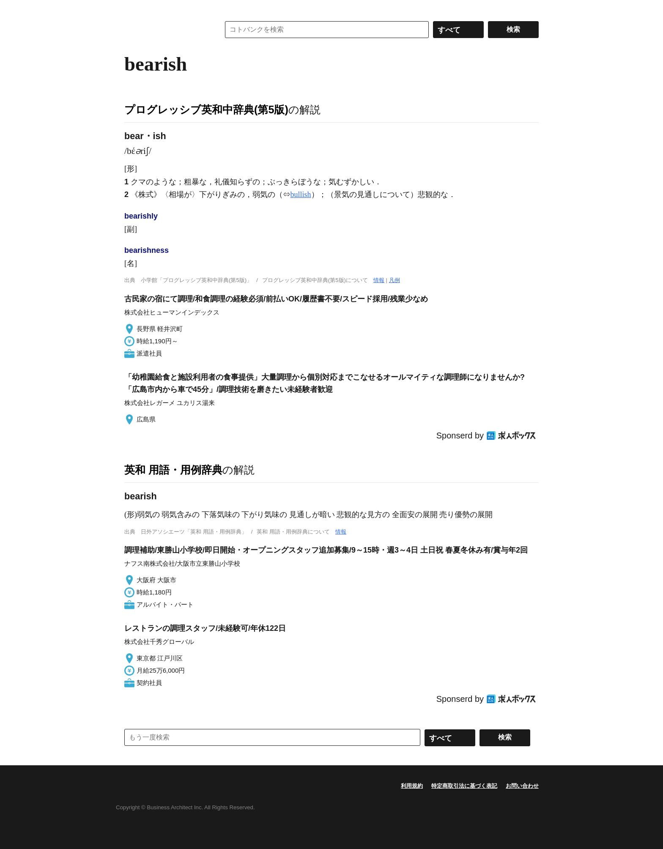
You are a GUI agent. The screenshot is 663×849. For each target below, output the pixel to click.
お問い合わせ (522, 786)
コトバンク (166, 29)
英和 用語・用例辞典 (173, 470)
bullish (300, 194)
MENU (132, 8)
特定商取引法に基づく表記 (464, 786)
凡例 (394, 280)
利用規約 (412, 786)
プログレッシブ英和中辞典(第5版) (206, 109)
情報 (378, 280)
